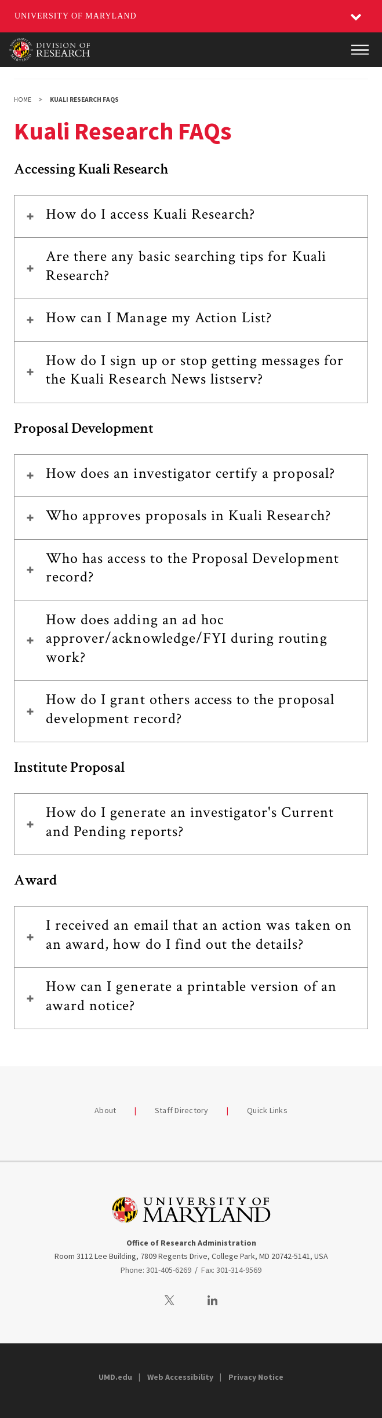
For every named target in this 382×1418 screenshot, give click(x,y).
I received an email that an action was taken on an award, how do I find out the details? (199, 934)
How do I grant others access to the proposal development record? (190, 709)
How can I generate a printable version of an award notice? (191, 996)
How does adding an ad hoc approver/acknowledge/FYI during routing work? (187, 638)
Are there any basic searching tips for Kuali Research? (186, 265)
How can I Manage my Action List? (159, 317)
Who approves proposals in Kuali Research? (188, 515)
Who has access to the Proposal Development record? (192, 567)
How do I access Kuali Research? (150, 214)
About (105, 1110)
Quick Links (267, 1110)
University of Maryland (75, 16)
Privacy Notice (255, 1377)
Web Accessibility (180, 1377)
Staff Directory (182, 1110)
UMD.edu (115, 1377)
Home (22, 99)
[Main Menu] (360, 49)
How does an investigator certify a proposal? (190, 473)
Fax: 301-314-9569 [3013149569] (231, 1270)
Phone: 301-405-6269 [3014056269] (156, 1270)
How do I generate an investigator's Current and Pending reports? (190, 821)
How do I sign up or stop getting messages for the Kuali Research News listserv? (195, 370)
